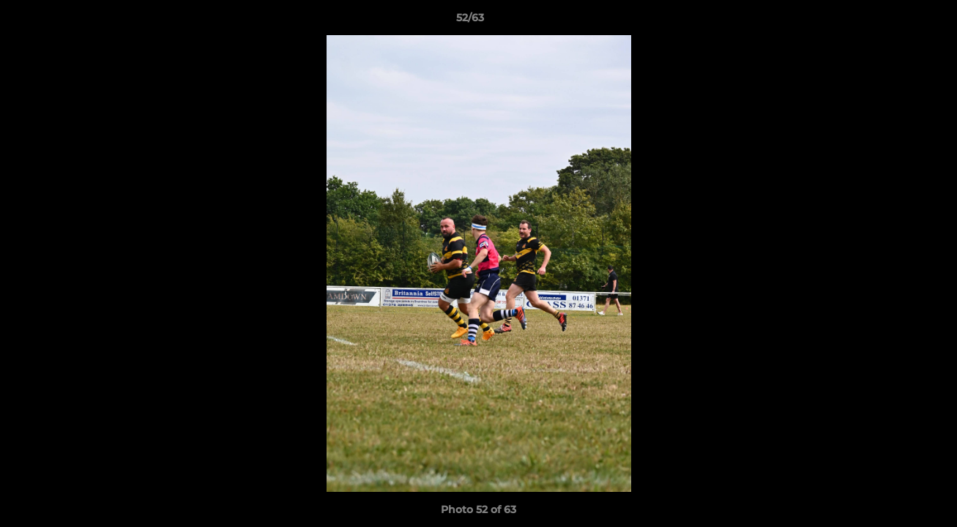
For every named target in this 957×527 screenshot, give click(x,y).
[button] (895, 21)
